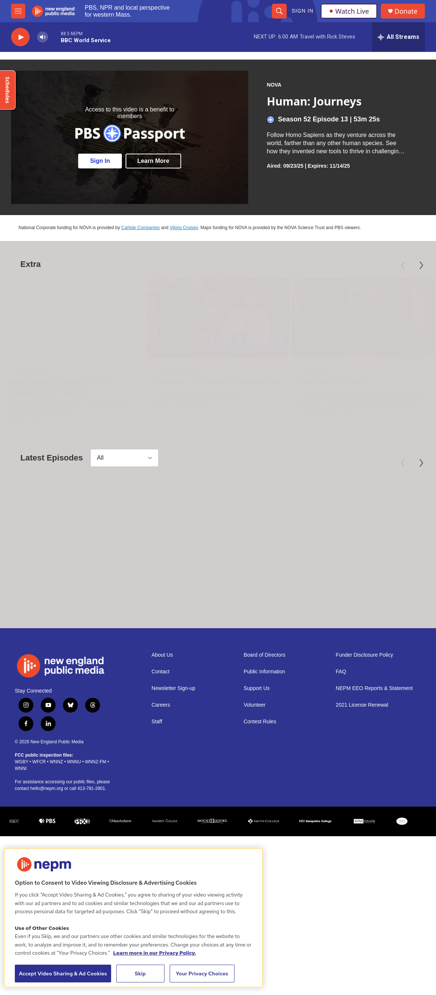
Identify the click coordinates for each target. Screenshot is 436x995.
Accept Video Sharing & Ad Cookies (63, 973)
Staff (157, 768)
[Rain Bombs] (231, 539)
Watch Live (349, 11)
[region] (133, 918)
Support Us (257, 734)
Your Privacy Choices (202, 973)
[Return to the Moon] (73, 539)
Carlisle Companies (140, 227)
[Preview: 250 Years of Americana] (243, 318)
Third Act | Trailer (289, 382)
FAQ (341, 718)
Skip (140, 973)
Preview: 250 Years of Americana (243, 382)
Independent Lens (278, 370)
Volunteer (255, 751)
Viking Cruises (184, 227)
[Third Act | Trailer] (319, 318)
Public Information (264, 718)
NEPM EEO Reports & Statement (374, 734)
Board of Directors (265, 701)
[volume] (42, 37)
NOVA (274, 85)
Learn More (153, 161)
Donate (406, 11)
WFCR (39, 808)
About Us (162, 701)
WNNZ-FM (95, 808)
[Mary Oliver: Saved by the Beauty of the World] (73, 318)
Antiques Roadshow (205, 370)
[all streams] (398, 37)
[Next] (421, 265)
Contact (160, 718)
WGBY (21, 808)
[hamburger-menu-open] (18, 11)
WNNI (21, 814)
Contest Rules (260, 768)
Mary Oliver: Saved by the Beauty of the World (59, 387)
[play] (20, 37)
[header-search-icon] (279, 11)
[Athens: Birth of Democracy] (345, 539)
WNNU (74, 808)
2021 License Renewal (362, 751)
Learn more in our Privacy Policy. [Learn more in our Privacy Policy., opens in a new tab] (154, 952)
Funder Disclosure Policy (364, 701)
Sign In (302, 11)
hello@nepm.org (46, 834)
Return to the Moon (46, 602)
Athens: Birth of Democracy (336, 602)
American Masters (31, 370)
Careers (161, 751)
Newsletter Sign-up (173, 734)
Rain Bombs (191, 602)
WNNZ (56, 808)
